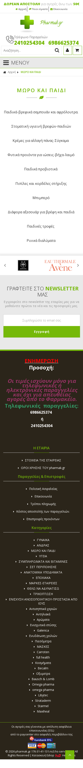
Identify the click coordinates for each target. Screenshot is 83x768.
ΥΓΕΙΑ (41, 556)
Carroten (41, 652)
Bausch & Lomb (41, 679)
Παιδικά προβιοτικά (40, 169)
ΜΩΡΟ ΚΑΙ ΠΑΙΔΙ (31, 72)
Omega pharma (41, 684)
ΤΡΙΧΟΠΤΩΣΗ (41, 594)
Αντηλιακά (41, 614)
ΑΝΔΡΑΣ (41, 545)
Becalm (41, 668)
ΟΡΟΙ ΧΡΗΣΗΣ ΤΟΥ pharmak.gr (41, 468)
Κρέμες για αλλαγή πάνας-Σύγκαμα (41, 140)
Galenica (41, 630)
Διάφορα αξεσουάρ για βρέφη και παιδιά (41, 212)
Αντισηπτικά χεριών (41, 609)
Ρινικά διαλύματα (41, 240)
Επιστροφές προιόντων (41, 519)
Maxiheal (41, 711)
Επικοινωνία (58, 9)
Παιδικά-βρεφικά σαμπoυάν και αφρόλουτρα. (41, 112)
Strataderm (41, 700)
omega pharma (41, 690)
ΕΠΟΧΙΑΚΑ (41, 578)
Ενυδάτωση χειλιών (41, 636)
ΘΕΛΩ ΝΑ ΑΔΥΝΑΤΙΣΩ (41, 588)
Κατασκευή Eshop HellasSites (53, 755)
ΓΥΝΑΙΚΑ (41, 540)
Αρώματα (41, 620)
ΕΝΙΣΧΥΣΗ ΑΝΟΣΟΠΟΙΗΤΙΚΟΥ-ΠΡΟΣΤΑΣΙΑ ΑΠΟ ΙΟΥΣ (41, 601)
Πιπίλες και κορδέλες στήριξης (41, 183)
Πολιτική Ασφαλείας (41, 489)
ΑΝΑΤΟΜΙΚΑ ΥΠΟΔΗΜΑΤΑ (41, 572)
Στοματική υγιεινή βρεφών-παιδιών (41, 126)
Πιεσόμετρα (41, 641)
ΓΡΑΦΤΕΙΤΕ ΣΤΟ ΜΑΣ (43, 291)
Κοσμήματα (41, 663)
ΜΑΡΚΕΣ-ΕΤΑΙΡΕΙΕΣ (41, 583)
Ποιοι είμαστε (38, 9)
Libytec (41, 695)
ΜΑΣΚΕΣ (41, 646)
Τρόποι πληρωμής (41, 504)
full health (41, 657)
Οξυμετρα (41, 673)
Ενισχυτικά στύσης (41, 625)
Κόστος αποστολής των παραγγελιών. (41, 511)
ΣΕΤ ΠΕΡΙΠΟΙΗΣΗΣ (42, 567)
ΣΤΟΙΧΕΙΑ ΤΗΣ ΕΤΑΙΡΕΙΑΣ (41, 460)
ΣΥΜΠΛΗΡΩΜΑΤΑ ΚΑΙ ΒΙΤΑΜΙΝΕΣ (42, 561)
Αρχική (21, 9)
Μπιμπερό (41, 197)
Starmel (42, 706)
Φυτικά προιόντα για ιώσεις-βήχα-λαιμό (41, 154)
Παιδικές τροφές (40, 226)
